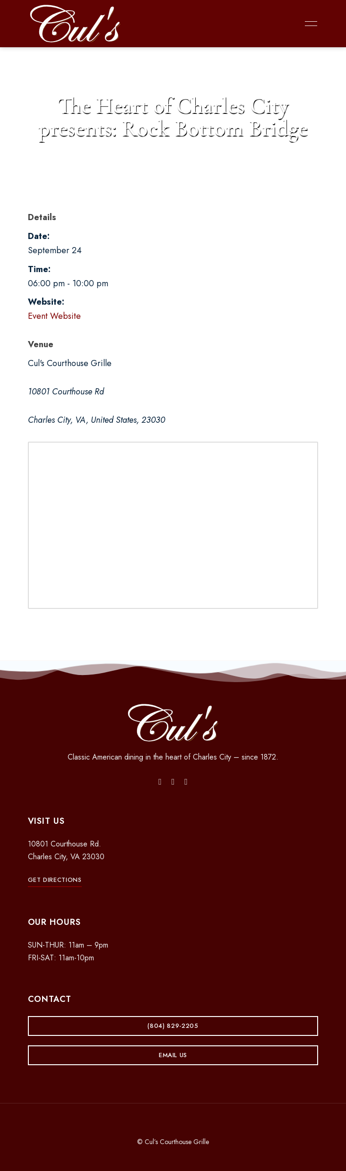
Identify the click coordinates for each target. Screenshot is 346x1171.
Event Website (54, 316)
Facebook (160, 782)
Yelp (186, 782)
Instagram (173, 782)
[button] (55, 879)
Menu (308, 23)
